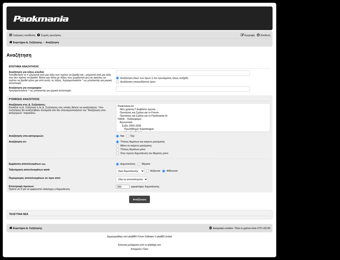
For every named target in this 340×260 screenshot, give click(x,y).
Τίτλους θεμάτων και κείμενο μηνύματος (140, 141)
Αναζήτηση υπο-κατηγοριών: (26, 135)
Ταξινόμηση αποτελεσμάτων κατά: (29, 169)
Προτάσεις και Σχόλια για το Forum (193, 112)
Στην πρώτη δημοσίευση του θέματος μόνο (142, 153)
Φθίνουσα (170, 170)
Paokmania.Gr (193, 106)
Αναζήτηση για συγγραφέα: (25, 87)
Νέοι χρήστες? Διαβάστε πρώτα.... (193, 109)
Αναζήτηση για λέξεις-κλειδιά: (26, 72)
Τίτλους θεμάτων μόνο (130, 149)
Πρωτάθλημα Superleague (193, 129)
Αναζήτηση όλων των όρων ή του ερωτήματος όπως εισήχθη (152, 78)
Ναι (120, 135)
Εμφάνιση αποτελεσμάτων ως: (27, 163)
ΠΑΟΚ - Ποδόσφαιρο (193, 119)
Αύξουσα (153, 170)
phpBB (131, 236)
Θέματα (143, 163)
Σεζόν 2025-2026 (193, 125)
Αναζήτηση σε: (18, 141)
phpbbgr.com (154, 245)
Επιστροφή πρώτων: (21, 186)
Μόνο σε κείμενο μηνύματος (134, 145)
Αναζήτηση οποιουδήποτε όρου (135, 81)
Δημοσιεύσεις (125, 163)
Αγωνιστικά (193, 122)
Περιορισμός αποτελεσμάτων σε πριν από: (35, 177)
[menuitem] (49, 35)
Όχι (130, 135)
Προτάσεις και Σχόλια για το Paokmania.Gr (193, 116)
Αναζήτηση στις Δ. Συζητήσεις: (27, 104)
